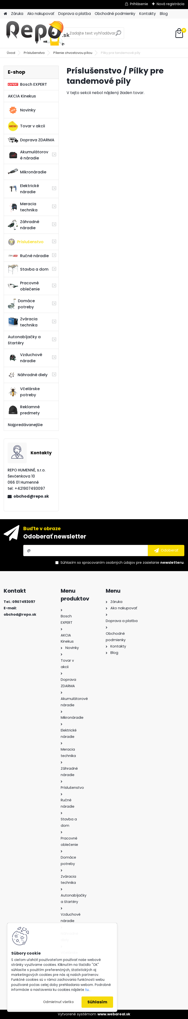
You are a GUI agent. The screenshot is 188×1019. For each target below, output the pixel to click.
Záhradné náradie (23, 225)
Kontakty (147, 13)
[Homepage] (5, 14)
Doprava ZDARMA (31, 140)
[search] (118, 35)
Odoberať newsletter (54, 536)
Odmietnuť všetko (58, 1002)
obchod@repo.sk (31, 496)
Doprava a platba (74, 13)
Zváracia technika (22, 322)
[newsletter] (166, 550)
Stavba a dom (28, 269)
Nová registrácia (170, 3)
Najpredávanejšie (25, 425)
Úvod (11, 52)
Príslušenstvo (34, 52)
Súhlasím (97, 1002)
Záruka (17, 13)
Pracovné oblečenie (24, 286)
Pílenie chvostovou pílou (72, 52)
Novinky (21, 110)
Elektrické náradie (23, 189)
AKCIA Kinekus (22, 96)
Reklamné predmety (24, 410)
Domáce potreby (21, 304)
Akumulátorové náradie (28, 155)
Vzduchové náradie (25, 358)
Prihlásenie (139, 3)
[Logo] (37, 33)
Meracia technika (22, 207)
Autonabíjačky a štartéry (24, 340)
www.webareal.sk (113, 1014)
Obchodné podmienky (115, 13)
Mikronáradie (27, 172)
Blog (164, 13)
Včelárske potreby (24, 392)
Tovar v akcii (26, 126)
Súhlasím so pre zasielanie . (122, 562)
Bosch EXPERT (27, 84)
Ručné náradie (28, 256)
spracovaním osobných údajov (108, 562)
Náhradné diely (27, 375)
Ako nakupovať (40, 13)
